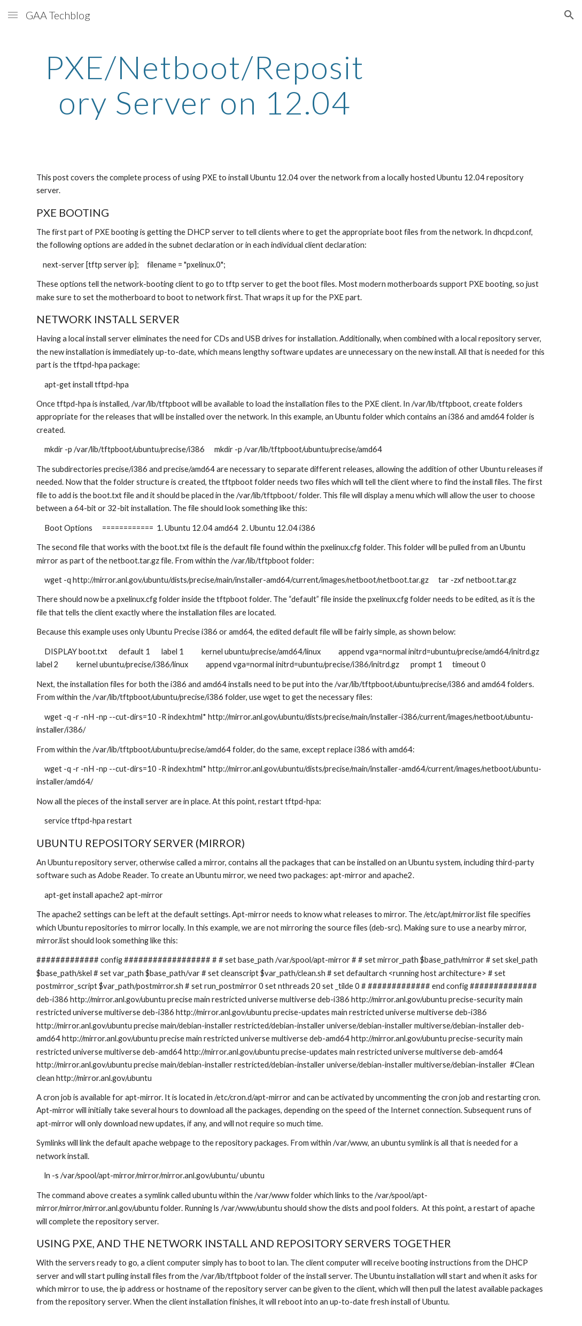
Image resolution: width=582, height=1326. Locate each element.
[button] (13, 14)
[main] (204, 84)
